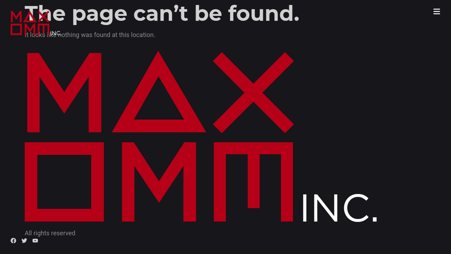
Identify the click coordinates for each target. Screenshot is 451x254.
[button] (436, 11)
